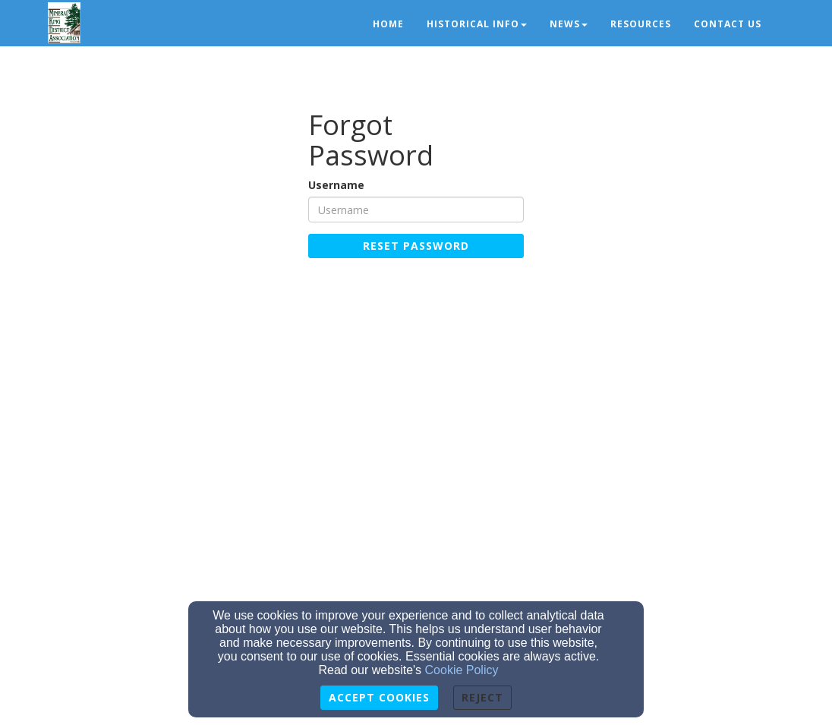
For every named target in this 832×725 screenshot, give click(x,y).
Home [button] (388, 23)
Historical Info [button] (477, 23)
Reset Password (416, 245)
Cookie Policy (462, 670)
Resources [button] (640, 23)
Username (336, 185)
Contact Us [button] (727, 23)
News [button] (569, 23)
